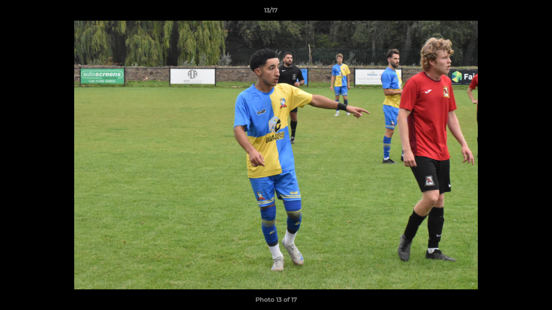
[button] (516, 12)
